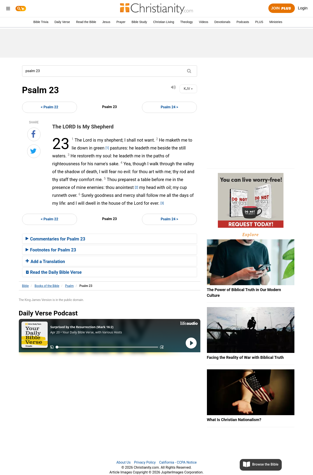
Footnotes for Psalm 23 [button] (51, 250)
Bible (25, 286)
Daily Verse (62, 22)
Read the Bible (86, 22)
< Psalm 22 (49, 107)
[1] (107, 148)
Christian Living (163, 22)
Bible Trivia (40, 22)
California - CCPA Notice (178, 462)
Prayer (120, 22)
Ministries (275, 22)
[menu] (8, 9)
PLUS (259, 22)
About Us (123, 462)
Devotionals (222, 22)
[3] (162, 203)
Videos (203, 22)
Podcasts (242, 22)
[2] (136, 187)
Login (303, 8)
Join (281, 8)
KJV (188, 89)
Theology (186, 22)
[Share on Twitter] (33, 151)
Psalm (69, 286)
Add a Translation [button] (45, 261)
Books (47, 286)
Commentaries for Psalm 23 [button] (55, 239)
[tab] (109, 239)
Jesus (106, 22)
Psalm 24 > (169, 107)
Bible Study (139, 22)
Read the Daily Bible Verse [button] (54, 272)
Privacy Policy (145, 462)
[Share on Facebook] (33, 134)
